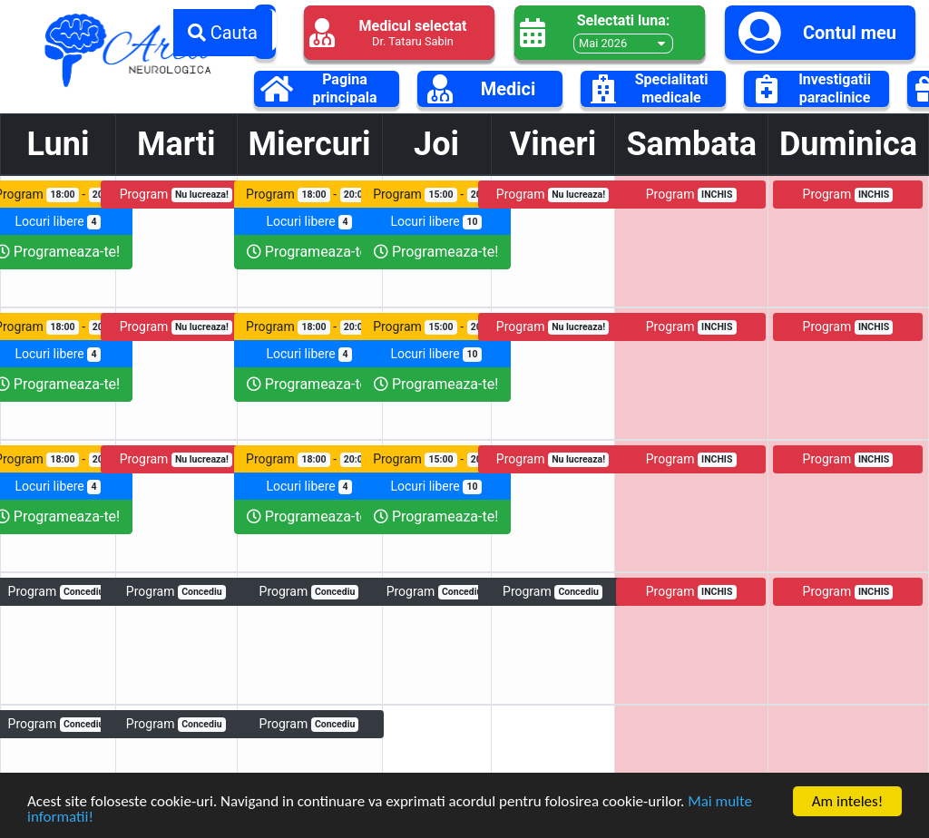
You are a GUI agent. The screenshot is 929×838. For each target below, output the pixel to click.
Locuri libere (308, 221)
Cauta (223, 33)
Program (176, 194)
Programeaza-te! (309, 251)
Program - (309, 194)
